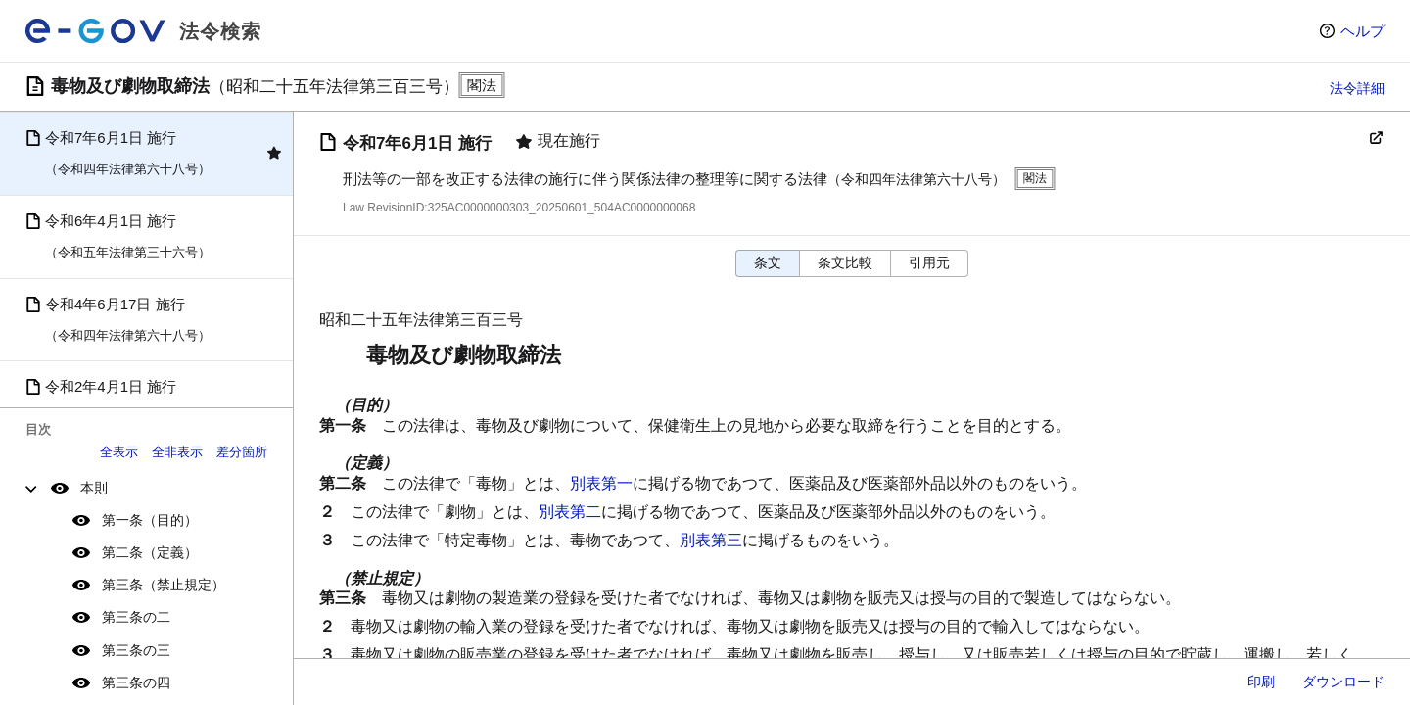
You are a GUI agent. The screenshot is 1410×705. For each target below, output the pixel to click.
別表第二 (570, 511)
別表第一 (601, 483)
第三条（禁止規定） (163, 584)
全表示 (119, 452)
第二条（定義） (150, 552)
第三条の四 (136, 682)
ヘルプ (1362, 31)
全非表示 (177, 452)
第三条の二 (136, 617)
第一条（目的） (150, 520)
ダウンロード (1343, 681)
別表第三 (711, 540)
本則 (94, 487)
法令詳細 (1357, 88)
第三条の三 (136, 650)
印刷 (1261, 681)
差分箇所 (241, 452)
